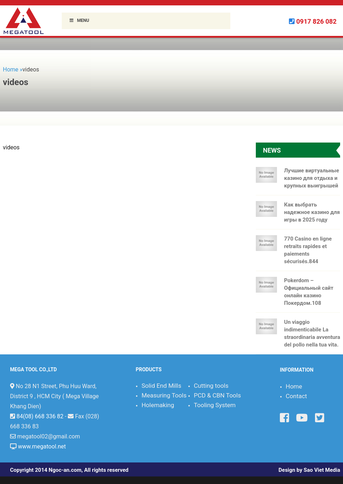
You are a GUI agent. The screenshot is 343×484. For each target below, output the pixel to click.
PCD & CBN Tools (217, 395)
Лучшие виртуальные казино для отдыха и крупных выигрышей (311, 178)
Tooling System (215, 405)
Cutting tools (211, 385)
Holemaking (157, 405)
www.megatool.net (42, 446)
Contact (296, 396)
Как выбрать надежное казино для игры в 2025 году (312, 212)
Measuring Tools (164, 395)
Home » (13, 69)
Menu (79, 20)
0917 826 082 (316, 21)
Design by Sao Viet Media (309, 470)
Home (294, 386)
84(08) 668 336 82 (40, 416)
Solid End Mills (161, 385)
